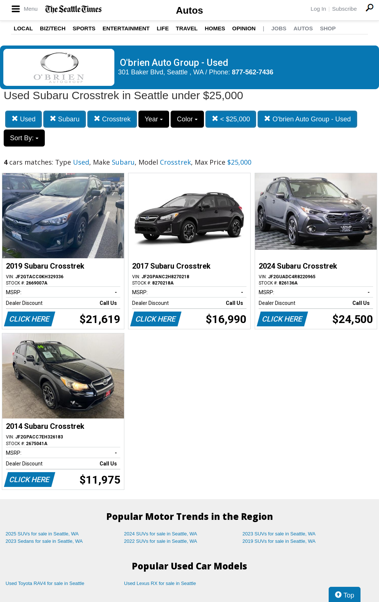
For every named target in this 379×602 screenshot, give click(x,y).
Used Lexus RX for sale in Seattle (160, 583)
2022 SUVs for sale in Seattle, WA (160, 541)
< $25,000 (231, 119)
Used (23, 119)
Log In (318, 9)
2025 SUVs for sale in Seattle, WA (42, 534)
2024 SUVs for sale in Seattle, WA (160, 534)
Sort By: (24, 138)
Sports (84, 28)
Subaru (65, 119)
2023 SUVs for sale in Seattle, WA (279, 534)
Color (187, 119)
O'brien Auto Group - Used (307, 119)
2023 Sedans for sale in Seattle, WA (44, 541)
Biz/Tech (53, 28)
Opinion (243, 28)
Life (163, 28)
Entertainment (126, 28)
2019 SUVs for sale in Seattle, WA (279, 541)
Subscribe (344, 9)
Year (154, 119)
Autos (189, 10)
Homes (215, 28)
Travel (187, 28)
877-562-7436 (253, 72)
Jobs (278, 28)
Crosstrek (112, 119)
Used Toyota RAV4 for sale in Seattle (45, 583)
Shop (328, 28)
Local (23, 28)
